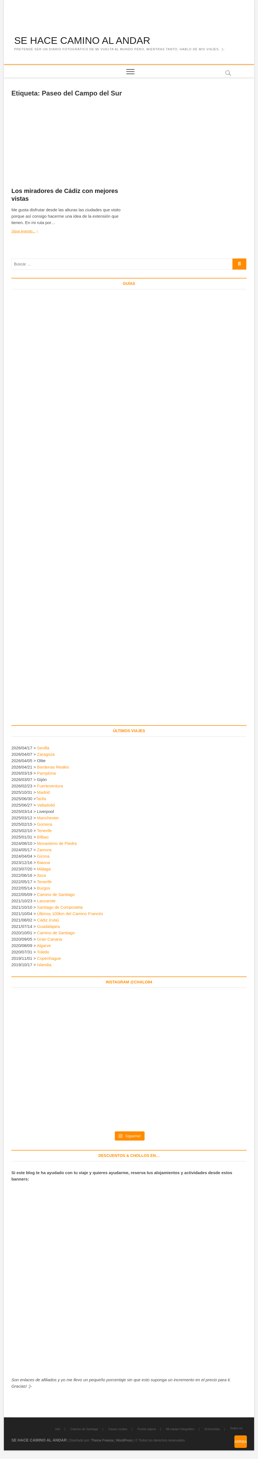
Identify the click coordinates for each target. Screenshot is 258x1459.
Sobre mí (236, 1428)
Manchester (48, 818)
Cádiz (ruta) (48, 920)
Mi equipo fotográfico (180, 1429)
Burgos (43, 888)
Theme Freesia (102, 1440)
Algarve (44, 945)
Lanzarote (46, 901)
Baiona (43, 862)
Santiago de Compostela (60, 907)
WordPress (124, 1440)
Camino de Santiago (56, 894)
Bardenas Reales (53, 767)
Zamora (44, 850)
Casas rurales (117, 1429)
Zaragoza (46, 754)
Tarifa (41, 799)
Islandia (44, 965)
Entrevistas (212, 1429)
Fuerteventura (50, 786)
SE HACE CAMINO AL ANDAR (83, 40)
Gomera (44, 824)
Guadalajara (48, 926)
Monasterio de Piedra (57, 843)
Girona (43, 856)
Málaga (44, 869)
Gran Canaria (49, 939)
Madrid (43, 792)
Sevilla (43, 747)
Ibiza (41, 875)
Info (57, 1429)
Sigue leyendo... (30, 232)
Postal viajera (147, 1429)
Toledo (43, 952)
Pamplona (46, 773)
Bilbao (43, 837)
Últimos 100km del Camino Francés (70, 913)
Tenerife (44, 830)
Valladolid (46, 805)
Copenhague (49, 958)
